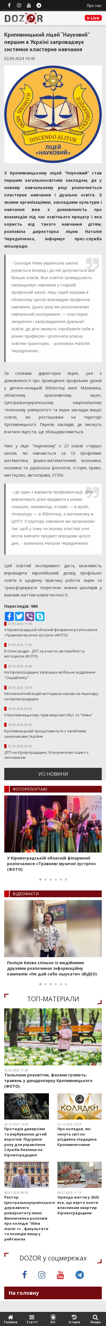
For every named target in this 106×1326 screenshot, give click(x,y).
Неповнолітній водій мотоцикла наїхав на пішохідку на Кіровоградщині (51, 696)
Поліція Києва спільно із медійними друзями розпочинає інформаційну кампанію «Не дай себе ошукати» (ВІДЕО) (52, 968)
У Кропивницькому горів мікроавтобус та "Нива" (48, 714)
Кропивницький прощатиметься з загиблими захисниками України (45, 733)
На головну (23, 1292)
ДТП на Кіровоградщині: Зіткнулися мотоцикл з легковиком (46, 755)
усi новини (53, 774)
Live (93, 18)
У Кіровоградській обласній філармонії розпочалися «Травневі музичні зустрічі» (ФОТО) (50, 632)
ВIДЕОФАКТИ (26, 893)
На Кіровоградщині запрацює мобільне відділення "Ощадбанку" (49, 675)
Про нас (94, 5)
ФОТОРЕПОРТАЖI (30, 789)
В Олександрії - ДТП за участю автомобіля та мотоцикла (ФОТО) (44, 654)
